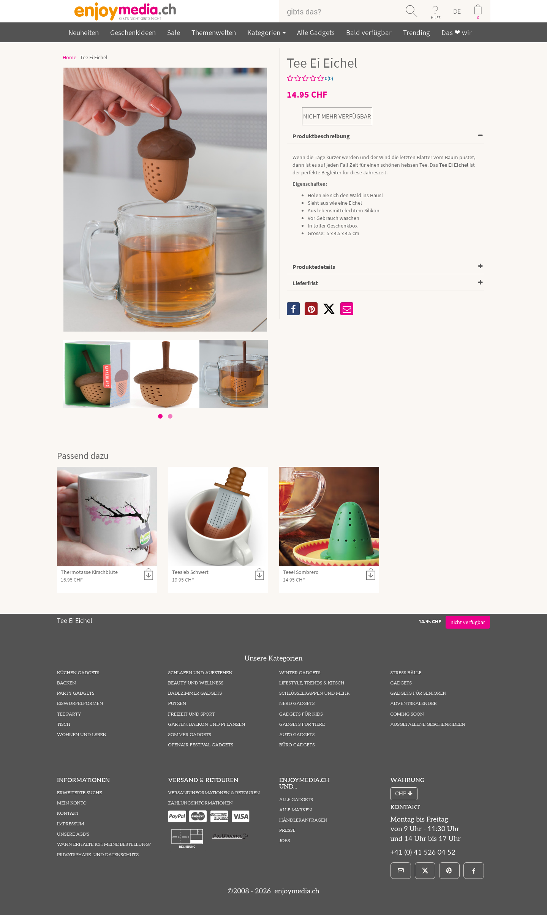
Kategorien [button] (266, 32)
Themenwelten (213, 32)
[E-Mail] (400, 870)
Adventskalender (413, 703)
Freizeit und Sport (191, 714)
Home (69, 57)
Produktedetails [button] (313, 266)
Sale (173, 32)
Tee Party (69, 714)
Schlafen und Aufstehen (200, 673)
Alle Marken (295, 810)
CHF (404, 793)
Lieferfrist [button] (305, 283)
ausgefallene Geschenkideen (427, 724)
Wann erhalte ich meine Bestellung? (104, 844)
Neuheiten (83, 32)
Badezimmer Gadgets (195, 693)
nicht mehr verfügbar (337, 116)
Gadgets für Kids (301, 714)
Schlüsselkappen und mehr (314, 693)
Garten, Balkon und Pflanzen (206, 724)
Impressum (70, 824)
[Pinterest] (449, 870)
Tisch (63, 724)
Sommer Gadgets (189, 735)
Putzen (177, 703)
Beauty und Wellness (196, 683)
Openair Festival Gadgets (200, 745)
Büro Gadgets (297, 745)
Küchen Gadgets (78, 673)
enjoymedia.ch (296, 891)
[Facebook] (473, 870)
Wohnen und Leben (81, 735)
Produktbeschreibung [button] (321, 136)
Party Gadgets (76, 693)
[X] (329, 308)
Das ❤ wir (456, 32)
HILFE (436, 17)
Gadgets (401, 683)
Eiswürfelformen (80, 703)
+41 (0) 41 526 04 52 (422, 853)
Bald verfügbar (369, 32)
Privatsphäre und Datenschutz (98, 855)
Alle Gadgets (316, 32)
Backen (66, 683)
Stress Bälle (406, 673)
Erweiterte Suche (79, 793)
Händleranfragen (303, 820)
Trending (416, 32)
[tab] (385, 136)
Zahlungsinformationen (200, 803)
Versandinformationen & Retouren (214, 793)
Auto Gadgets (297, 735)
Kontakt (68, 813)
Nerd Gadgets (297, 703)
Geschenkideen (133, 32)
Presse (287, 830)
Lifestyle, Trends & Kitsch (312, 683)
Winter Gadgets (300, 673)
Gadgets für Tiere (302, 724)
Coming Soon (407, 714)
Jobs (284, 841)
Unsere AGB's (73, 834)
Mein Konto (72, 803)
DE (457, 11)
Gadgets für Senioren (418, 693)
